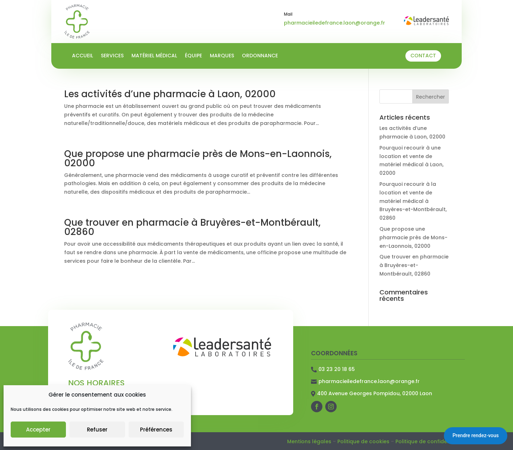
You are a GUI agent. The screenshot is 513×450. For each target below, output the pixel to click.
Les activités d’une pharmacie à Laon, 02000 (170, 94)
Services (112, 56)
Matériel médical (154, 56)
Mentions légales (309, 441)
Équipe (193, 56)
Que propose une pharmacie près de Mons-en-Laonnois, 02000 (198, 158)
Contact (423, 55)
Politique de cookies (363, 441)
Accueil (82, 56)
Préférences (156, 429)
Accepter (38, 429)
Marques (222, 56)
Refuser (97, 429)
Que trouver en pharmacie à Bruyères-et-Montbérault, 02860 (192, 227)
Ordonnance (260, 56)
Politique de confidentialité (430, 441)
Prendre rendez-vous (475, 435)
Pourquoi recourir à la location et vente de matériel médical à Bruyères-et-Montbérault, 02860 (413, 200)
